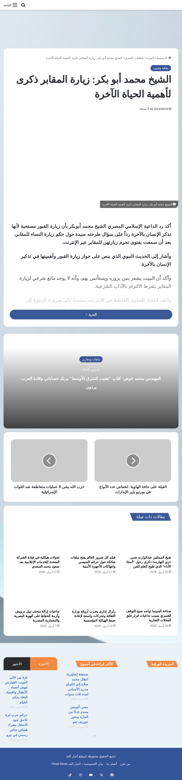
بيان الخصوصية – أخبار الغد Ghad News (77, 764)
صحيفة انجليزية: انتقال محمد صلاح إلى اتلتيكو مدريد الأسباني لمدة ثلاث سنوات (76, 684)
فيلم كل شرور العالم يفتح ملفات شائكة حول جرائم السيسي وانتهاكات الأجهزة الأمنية (92, 561)
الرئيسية (163, 58)
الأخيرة (44, 664)
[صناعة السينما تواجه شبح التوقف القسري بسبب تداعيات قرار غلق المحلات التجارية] (147, 593)
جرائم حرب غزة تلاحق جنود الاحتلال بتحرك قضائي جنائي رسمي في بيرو (16, 725)
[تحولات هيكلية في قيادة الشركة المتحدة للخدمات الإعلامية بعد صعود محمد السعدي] (35, 539)
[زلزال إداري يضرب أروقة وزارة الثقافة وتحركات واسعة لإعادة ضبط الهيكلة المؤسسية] (91, 593)
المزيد (150, 58)
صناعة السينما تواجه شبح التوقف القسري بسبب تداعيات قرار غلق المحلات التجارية (148, 615)
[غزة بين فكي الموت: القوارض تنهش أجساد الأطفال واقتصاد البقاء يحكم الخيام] (44, 684)
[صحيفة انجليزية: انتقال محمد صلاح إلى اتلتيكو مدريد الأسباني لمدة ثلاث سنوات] (105, 681)
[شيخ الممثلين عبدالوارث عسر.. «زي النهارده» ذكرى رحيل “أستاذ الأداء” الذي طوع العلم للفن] (147, 539)
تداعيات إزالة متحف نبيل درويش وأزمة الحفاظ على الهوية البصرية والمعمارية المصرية (37, 615)
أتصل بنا (111, 764)
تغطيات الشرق (134, 58)
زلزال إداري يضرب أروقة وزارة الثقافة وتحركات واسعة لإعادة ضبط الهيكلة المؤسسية (93, 615)
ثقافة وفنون (160, 68)
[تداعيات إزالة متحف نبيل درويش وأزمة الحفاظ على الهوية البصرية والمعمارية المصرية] (35, 593)
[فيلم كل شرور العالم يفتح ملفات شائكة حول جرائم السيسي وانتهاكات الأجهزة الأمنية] (91, 539)
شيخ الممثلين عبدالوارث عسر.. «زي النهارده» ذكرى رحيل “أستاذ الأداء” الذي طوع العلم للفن (148, 561)
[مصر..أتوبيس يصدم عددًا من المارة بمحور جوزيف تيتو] (105, 713)
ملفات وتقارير (91, 359)
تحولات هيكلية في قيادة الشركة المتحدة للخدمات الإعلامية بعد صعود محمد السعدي (38, 561)
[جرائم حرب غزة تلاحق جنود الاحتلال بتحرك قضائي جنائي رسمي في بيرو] (44, 721)
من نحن (125, 764)
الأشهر (17, 664)
